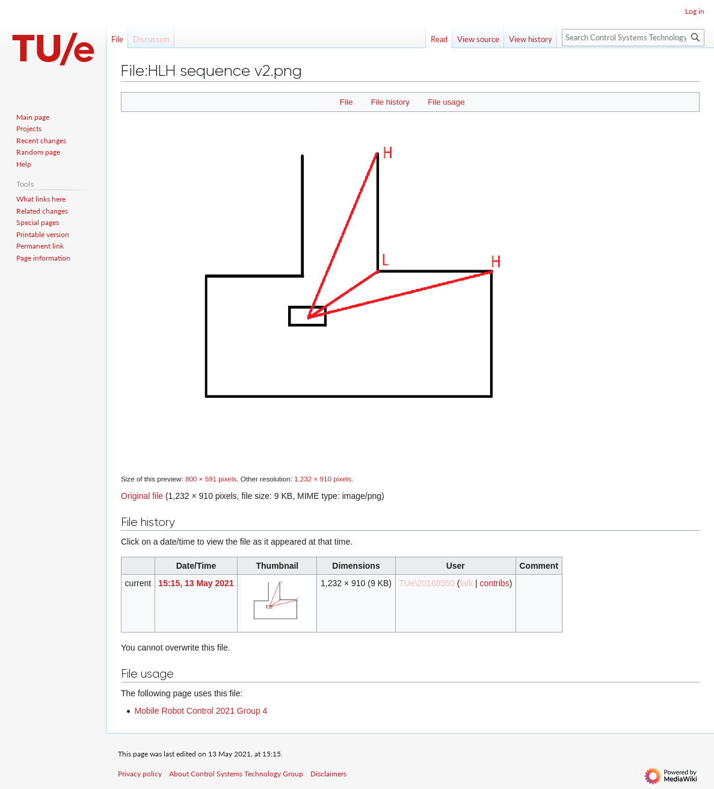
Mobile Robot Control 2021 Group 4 (200, 711)
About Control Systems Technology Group (236, 773)
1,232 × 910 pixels (322, 479)
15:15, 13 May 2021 (195, 583)
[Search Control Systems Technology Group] (633, 37)
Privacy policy (140, 773)
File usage (446, 102)
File (346, 102)
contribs (494, 583)
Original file (142, 496)
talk (466, 583)
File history (390, 102)
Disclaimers (328, 773)
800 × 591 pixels (210, 479)
